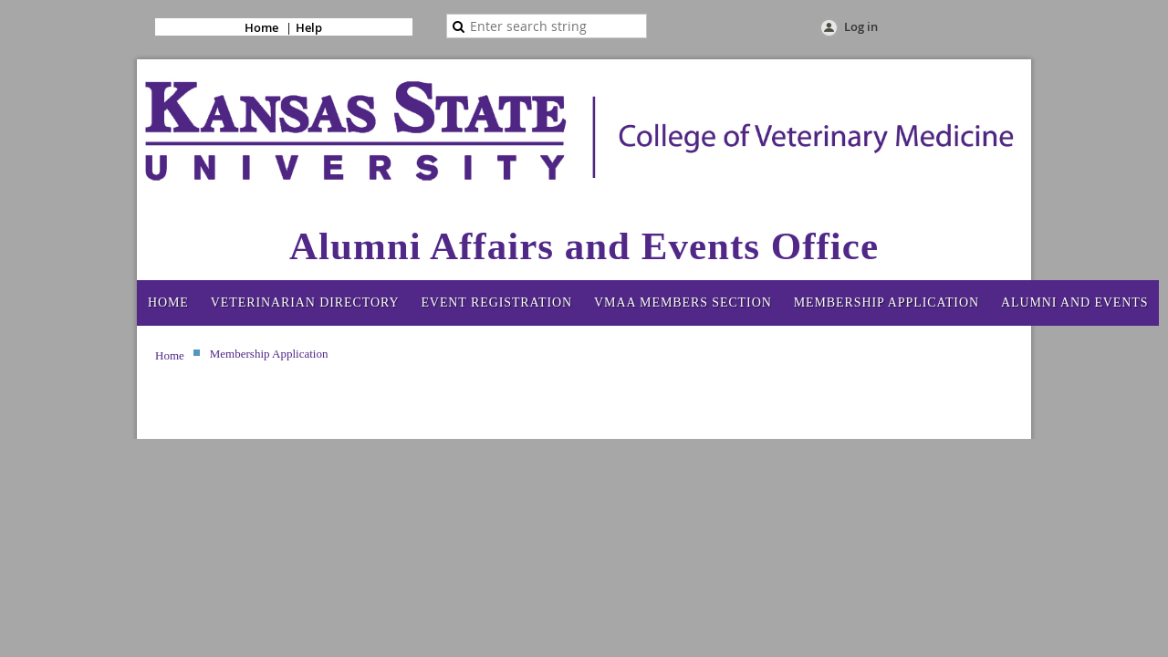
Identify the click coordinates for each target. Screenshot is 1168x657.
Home (261, 27)
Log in (861, 26)
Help (309, 27)
